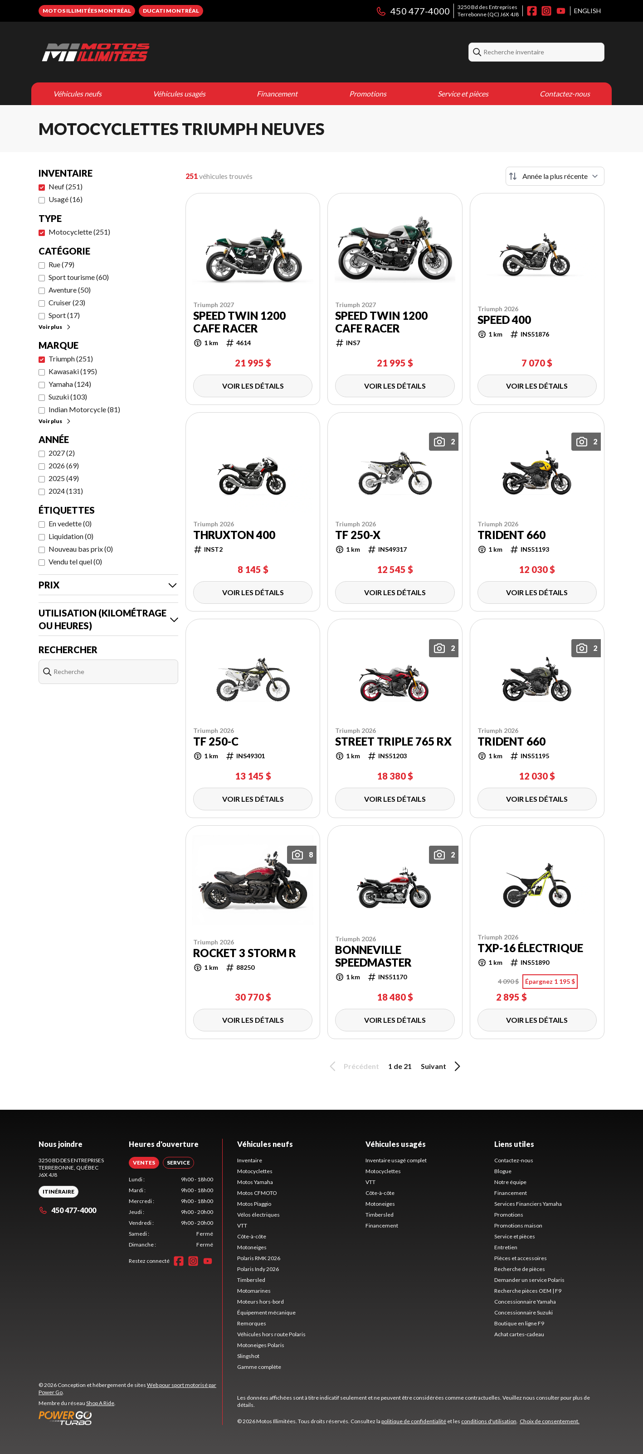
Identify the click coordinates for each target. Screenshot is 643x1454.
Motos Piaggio (254, 1203)
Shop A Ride (100, 1403)
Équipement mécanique (266, 1312)
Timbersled (251, 1279)
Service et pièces (463, 93)
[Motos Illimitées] (152, 52)
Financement (277, 93)
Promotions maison (518, 1225)
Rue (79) (61, 264)
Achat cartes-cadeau (519, 1334)
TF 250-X (357, 535)
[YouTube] (560, 10)
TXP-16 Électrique (530, 948)
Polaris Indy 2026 (258, 1269)
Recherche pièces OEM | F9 (527, 1290)
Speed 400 (504, 319)
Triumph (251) (71, 358)
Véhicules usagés (179, 93)
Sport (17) (64, 315)
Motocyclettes (255, 1171)
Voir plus (55, 326)
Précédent (352, 1066)
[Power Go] (130, 1418)
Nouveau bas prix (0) (81, 548)
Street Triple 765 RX (393, 741)
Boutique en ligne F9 (519, 1323)
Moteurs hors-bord (260, 1301)
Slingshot (248, 1356)
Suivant (442, 1066)
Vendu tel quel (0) (75, 561)
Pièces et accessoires (520, 1258)
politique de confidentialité (413, 1421)
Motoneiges (252, 1247)
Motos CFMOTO (257, 1192)
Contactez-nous (565, 93)
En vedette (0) (70, 523)
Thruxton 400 (234, 535)
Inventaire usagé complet (396, 1160)
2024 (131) (66, 490)
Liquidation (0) (71, 536)
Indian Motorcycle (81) (84, 409)
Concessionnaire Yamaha (525, 1301)
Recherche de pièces (519, 1269)
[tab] (144, 1163)
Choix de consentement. (550, 1421)
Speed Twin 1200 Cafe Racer (239, 322)
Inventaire (249, 1160)
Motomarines (254, 1290)
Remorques (251, 1323)
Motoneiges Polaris (260, 1345)
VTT (242, 1225)
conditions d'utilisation (488, 1421)
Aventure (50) (70, 289)
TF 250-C (216, 741)
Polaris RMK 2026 (258, 1258)
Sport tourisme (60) (79, 277)
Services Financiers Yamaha (528, 1203)
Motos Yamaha (255, 1182)
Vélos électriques (258, 1214)
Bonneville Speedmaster (373, 956)
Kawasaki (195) (73, 371)
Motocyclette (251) (79, 231)
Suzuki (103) (68, 396)
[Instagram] (546, 10)
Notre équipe (510, 1182)
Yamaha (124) (70, 384)
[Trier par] (555, 176)
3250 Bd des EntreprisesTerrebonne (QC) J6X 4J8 (488, 11)
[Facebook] (531, 10)
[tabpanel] (171, 1212)
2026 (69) (64, 465)
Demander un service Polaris (529, 1279)
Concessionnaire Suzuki (523, 1312)
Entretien (505, 1247)
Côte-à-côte (251, 1236)
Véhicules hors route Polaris (271, 1334)
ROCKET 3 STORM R (244, 953)
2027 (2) (62, 452)
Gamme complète (259, 1366)
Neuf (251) (66, 186)
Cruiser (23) (67, 302)
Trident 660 (511, 535)
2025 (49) (64, 478)
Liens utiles (514, 1144)
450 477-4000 (412, 10)
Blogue (502, 1171)
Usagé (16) (66, 199)
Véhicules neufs (77, 93)
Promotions (367, 93)
